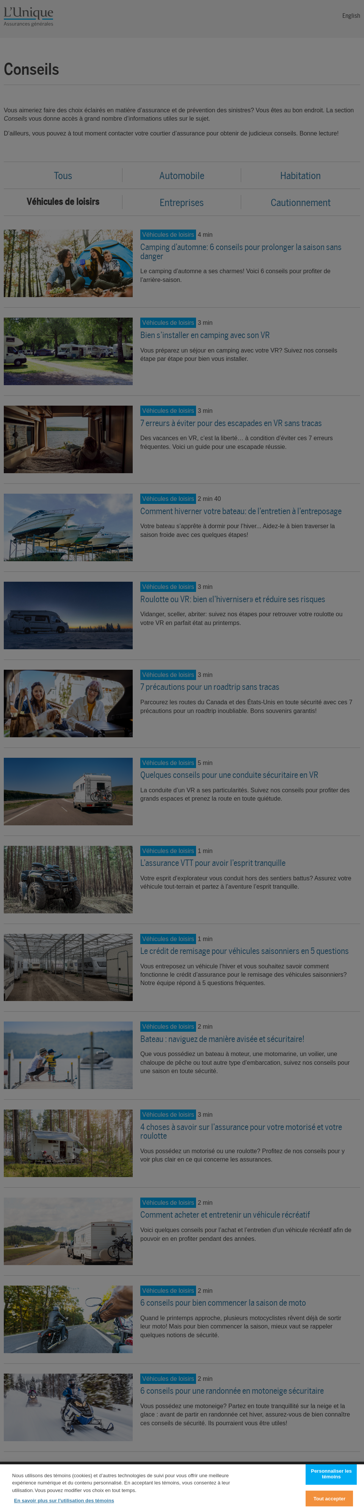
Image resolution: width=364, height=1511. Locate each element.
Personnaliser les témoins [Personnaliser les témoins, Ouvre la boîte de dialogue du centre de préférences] (331, 1478)
